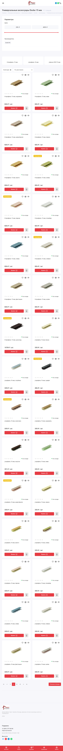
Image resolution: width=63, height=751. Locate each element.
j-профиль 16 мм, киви (41, 463)
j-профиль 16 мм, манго (12, 544)
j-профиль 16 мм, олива (42, 544)
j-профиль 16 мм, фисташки (13, 666)
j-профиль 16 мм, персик (12, 585)
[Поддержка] (60, 3)
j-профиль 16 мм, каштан (12, 463)
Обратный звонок (7, 730)
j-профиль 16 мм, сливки (42, 625)
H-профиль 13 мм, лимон (42, 137)
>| (26, 686)
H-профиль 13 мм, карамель (13, 96)
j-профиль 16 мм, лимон (42, 503)
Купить (14, 108)
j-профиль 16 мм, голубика (13, 381)
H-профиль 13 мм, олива (42, 178)
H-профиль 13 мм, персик (12, 218)
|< (3, 686)
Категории (7, 70)
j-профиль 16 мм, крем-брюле (14, 503)
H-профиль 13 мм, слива (12, 259)
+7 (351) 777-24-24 (7, 728)
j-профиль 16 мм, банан (42, 341)
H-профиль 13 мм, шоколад (13, 341)
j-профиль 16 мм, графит (42, 381)
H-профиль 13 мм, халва (42, 300)
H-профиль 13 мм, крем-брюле (14, 137)
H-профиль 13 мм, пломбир (43, 218)
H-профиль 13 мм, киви (42, 96)
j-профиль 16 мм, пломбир (43, 585)
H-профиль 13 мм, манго (12, 178)
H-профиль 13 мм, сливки (42, 259)
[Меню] (3, 3)
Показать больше (55, 686)
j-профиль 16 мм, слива (12, 625)
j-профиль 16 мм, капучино (13, 422)
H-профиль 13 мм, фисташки (13, 300)
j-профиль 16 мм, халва (42, 666)
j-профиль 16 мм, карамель (43, 422)
